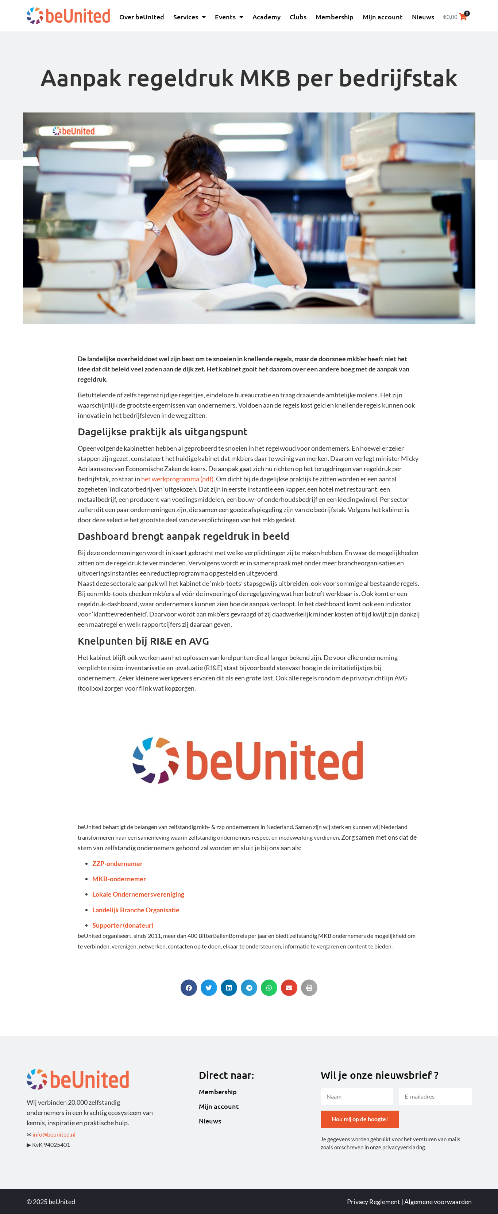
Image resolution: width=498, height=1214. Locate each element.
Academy (266, 16)
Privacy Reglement (373, 1202)
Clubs (298, 16)
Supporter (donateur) (122, 925)
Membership (335, 16)
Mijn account (383, 16)
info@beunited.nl (54, 1134)
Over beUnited (141, 16)
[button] (189, 988)
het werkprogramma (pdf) (177, 479)
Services (189, 17)
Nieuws (423, 16)
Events (229, 17)
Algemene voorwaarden (438, 1202)
